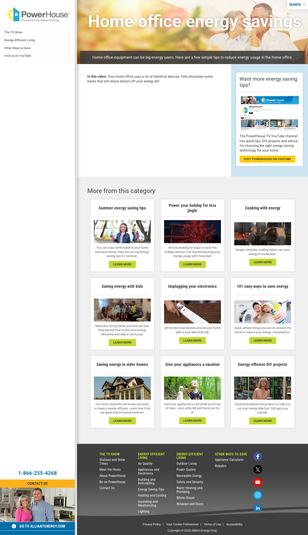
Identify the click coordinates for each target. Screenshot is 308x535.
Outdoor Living (186, 464)
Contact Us (106, 488)
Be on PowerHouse (112, 482)
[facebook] (257, 456)
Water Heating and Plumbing (189, 490)
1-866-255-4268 (37, 473)
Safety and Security (189, 482)
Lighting (143, 511)
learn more (122, 264)
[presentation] (154, 126)
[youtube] (257, 482)
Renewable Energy (189, 476)
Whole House (185, 498)
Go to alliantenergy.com (38, 526)
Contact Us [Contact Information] (37, 483)
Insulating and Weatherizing (148, 503)
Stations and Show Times (112, 462)
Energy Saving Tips (151, 489)
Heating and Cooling (152, 495)
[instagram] (257, 495)
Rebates (220, 466)
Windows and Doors (189, 504)
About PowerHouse (112, 476)
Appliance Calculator (229, 460)
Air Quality (145, 464)
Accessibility (234, 524)
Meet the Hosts (110, 470)
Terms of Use (212, 524)
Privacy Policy (151, 524)
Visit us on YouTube (37, 55)
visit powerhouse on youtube (267, 159)
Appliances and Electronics (148, 471)
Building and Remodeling (146, 481)
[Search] (297, 4)
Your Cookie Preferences (182, 524)
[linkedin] (257, 508)
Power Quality (186, 470)
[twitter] (257, 469)
